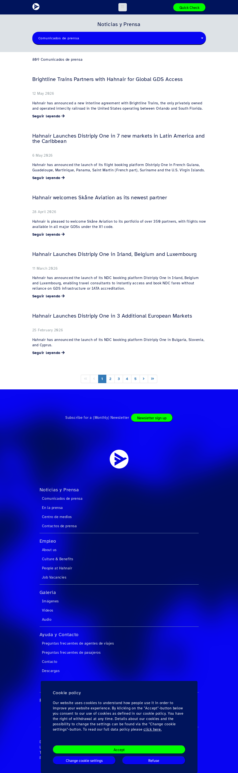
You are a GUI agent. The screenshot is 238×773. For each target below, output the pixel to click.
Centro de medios (57, 517)
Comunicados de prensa (62, 498)
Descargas (51, 671)
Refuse (153, 761)
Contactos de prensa (59, 526)
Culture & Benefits (57, 559)
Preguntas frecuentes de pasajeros (71, 652)
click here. (152, 729)
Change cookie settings (84, 761)
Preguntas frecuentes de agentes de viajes (78, 643)
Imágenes (50, 601)
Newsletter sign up (151, 418)
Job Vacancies (54, 577)
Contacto (49, 662)
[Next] (144, 379)
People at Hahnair (57, 568)
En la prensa (52, 508)
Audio (47, 619)
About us (49, 550)
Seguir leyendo (46, 116)
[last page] (152, 379)
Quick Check (189, 8)
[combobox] (119, 38)
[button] (122, 7)
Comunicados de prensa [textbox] (58, 38)
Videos (47, 610)
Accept (119, 750)
